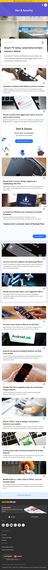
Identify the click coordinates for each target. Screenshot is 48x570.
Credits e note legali (6, 537)
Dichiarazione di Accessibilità (39, 567)
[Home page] (11, 5)
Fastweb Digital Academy (7, 547)
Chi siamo (4, 534)
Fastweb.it (4, 540)
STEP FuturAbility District (8, 550)
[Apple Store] (12, 517)
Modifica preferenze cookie (25, 567)
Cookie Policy (15, 567)
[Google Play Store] (35, 517)
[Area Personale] (45, 5)
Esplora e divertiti (23, 141)
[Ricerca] (42, 5)
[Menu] (2, 5)
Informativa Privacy (6, 567)
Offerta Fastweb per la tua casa (24, 1)
